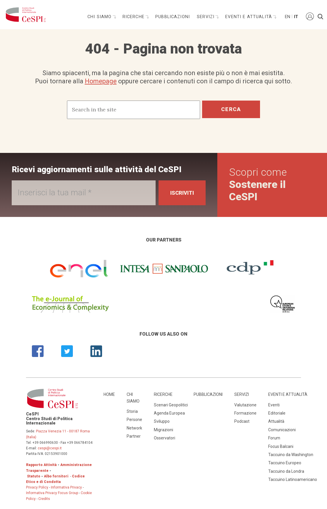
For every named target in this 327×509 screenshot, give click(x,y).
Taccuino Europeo (284, 462)
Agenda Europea (169, 413)
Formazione (245, 413)
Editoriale (276, 413)
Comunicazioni (282, 429)
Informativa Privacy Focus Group (52, 493)
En (287, 16)
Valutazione (245, 405)
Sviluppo (162, 421)
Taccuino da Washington (290, 454)
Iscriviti (182, 193)
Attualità (276, 421)
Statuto (33, 476)
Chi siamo (100, 16)
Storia (132, 411)
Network (134, 428)
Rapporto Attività (41, 465)
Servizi (206, 16)
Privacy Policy (37, 487)
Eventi (274, 405)
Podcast (241, 421)
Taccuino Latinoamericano (292, 479)
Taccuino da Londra (286, 471)
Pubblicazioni (172, 16)
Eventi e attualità (249, 16)
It (296, 16)
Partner (134, 436)
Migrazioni (163, 429)
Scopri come (258, 184)
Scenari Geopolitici (171, 405)
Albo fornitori (56, 476)
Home (109, 394)
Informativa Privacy (67, 487)
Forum (274, 438)
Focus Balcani (280, 446)
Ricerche (134, 16)
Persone (134, 419)
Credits (44, 499)
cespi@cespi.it (50, 448)
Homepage (101, 81)
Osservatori (164, 438)
